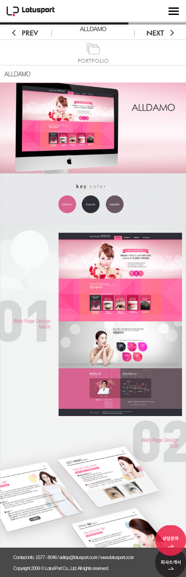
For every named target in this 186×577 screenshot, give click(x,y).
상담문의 (170, 540)
